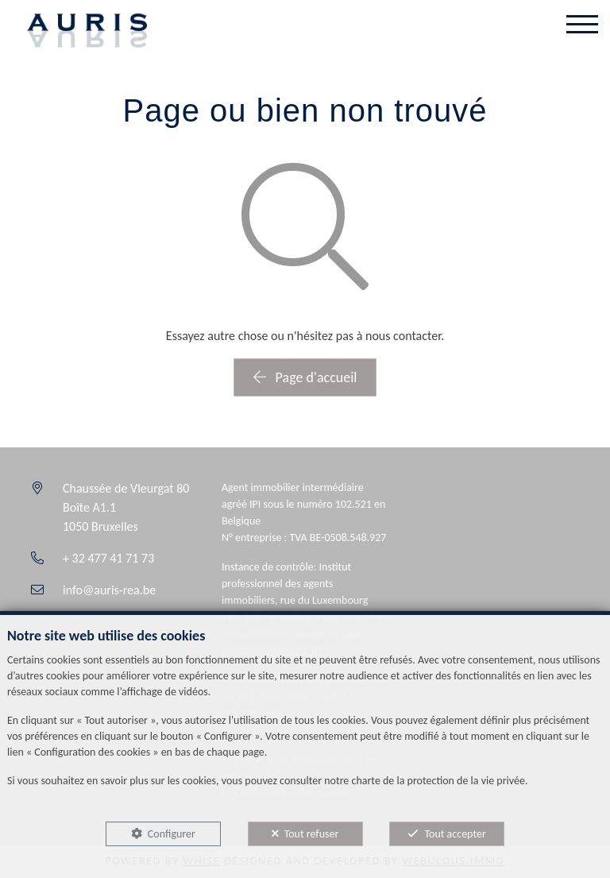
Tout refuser (311, 834)
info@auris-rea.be (109, 590)
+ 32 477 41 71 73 (108, 558)
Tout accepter (454, 834)
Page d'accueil (305, 377)
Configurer (171, 834)
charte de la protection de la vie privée (437, 780)
